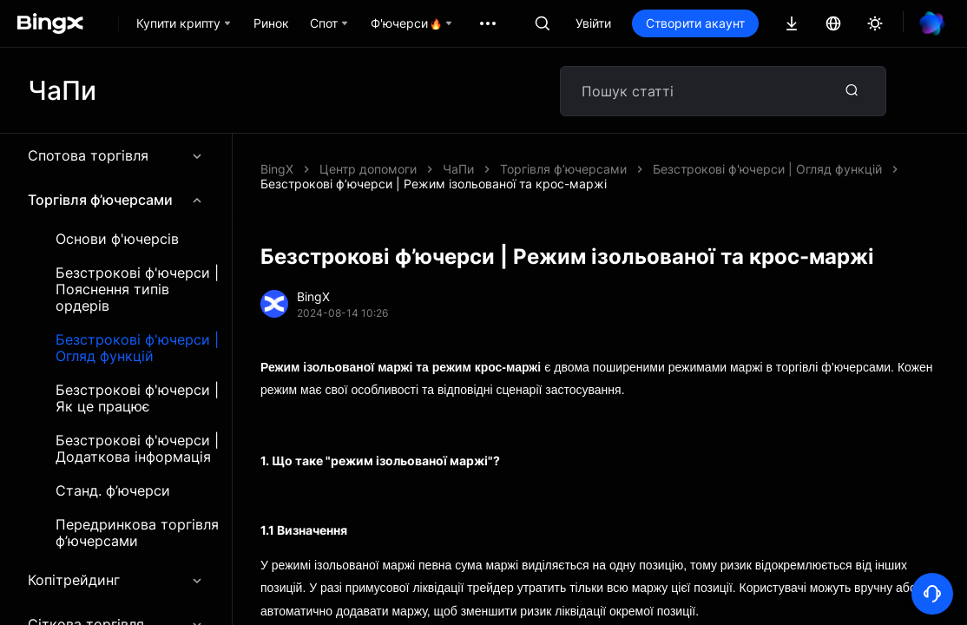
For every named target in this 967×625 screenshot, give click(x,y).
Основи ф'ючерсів (117, 239)
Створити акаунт (695, 23)
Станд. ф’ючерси (113, 491)
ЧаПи (458, 168)
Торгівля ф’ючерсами (116, 199)
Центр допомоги (368, 168)
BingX (276, 168)
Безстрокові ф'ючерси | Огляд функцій (137, 348)
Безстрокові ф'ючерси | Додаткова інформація (137, 448)
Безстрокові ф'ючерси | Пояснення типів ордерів (137, 289)
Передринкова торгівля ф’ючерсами (137, 532)
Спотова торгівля (116, 155)
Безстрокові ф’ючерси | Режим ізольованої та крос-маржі (433, 183)
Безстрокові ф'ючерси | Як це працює (137, 398)
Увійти (593, 23)
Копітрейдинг (116, 580)
